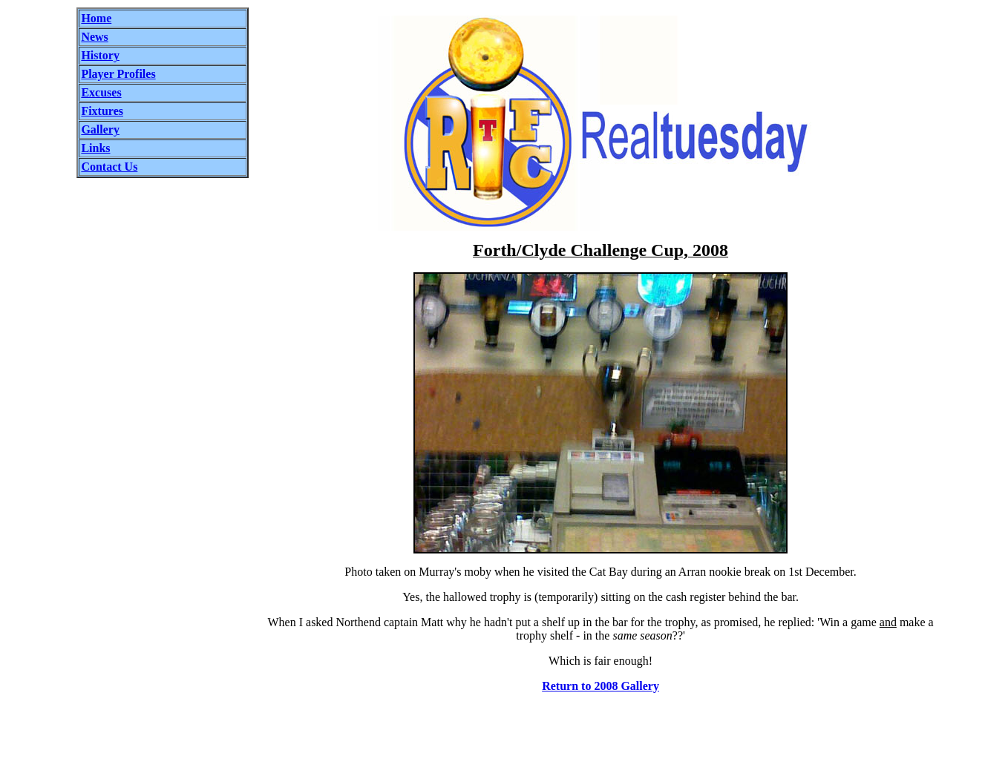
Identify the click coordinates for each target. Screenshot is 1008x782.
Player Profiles (118, 74)
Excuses (101, 92)
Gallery (100, 129)
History (100, 55)
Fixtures (102, 111)
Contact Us (109, 166)
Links (95, 148)
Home (96, 18)
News (94, 36)
